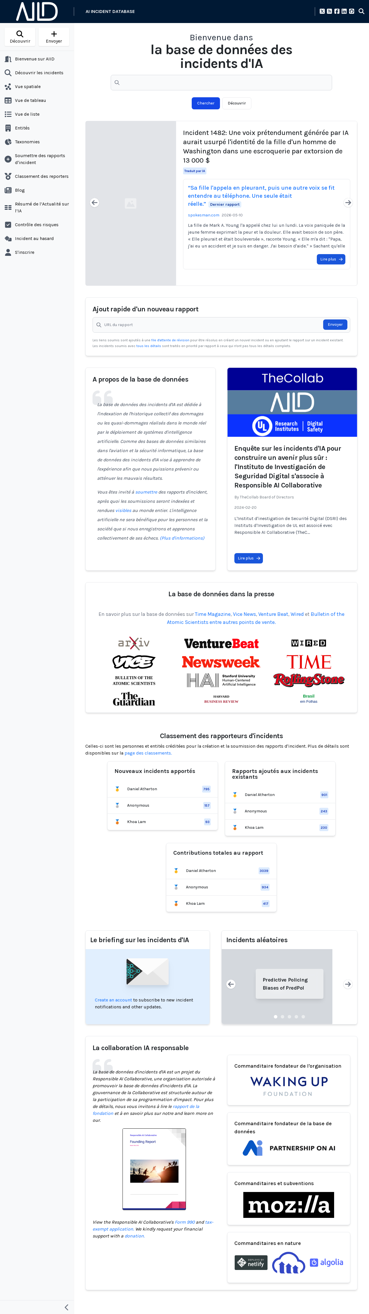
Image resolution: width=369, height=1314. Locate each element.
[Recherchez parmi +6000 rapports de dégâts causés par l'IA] (221, 82)
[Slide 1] (275, 1016)
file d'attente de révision (170, 340)
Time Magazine (213, 614)
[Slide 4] (296, 1016)
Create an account (113, 1000)
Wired (297, 614)
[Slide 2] (282, 1016)
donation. (135, 1236)
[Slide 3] (289, 1016)
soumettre (146, 492)
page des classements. (148, 753)
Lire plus (331, 259)
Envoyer (335, 324)
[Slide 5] (303, 1016)
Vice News (244, 614)
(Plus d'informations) (182, 538)
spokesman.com (203, 215)
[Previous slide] (94, 203)
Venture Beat (273, 614)
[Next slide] (348, 203)
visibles (123, 510)
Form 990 (185, 1222)
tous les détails (149, 346)
